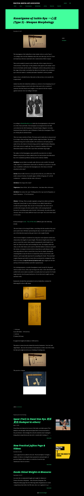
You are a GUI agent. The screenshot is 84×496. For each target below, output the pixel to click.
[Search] (65, 3)
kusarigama (64, 40)
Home (14, 6)
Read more (49, 438)
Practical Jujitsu (28, 6)
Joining (44, 6)
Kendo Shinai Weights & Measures (32, 472)
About (20, 6)
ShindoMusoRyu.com (26, 123)
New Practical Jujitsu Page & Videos (29, 447)
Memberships (37, 6)
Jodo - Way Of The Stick (30, 221)
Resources (51, 6)
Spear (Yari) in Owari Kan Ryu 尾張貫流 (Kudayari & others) (32, 420)
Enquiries (58, 6)
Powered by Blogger (42, 492)
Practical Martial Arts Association (26, 3)
